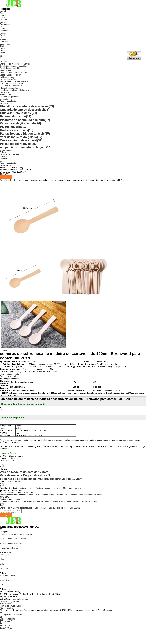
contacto (3, 350)
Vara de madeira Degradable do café (25, 475)
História (3, 559)
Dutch (2, 26)
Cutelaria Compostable (10, 68)
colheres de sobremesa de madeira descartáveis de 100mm (41, 478)
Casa (2, 59)
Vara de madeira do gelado (11, 84)
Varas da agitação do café (11, 75)
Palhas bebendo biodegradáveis (14, 81)
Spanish (3, 22)
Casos (2, 161)
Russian (3, 20)
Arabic (2, 35)
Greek (2, 29)
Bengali (3, 48)
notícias (3, 159)
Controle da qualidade (9, 97)
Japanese (4, 31)
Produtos (4, 62)
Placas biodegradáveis (10, 88)
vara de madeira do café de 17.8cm (24, 472)
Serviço (3, 564)
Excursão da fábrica (8, 95)
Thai (2, 46)
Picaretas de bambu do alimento (14, 73)
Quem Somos (6, 150)
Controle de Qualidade (9, 154)
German (3, 15)
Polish (2, 53)
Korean (3, 33)
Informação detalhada (9, 374)
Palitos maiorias (7, 77)
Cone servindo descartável (11, 86)
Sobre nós (4, 92)
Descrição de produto (9, 376)
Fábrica (3, 152)
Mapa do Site (5, 604)
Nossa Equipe (6, 569)
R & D (2, 585)
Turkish (3, 40)
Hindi (2, 37)
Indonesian (4, 42)
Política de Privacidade (10, 606)
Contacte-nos (6, 99)
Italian (2, 18)
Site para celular (7, 608)
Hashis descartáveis (8, 79)
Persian (3, 51)
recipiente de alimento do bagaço (14, 90)
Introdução (4, 555)
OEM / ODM (5, 580)
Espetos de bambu (8, 70)
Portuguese (5, 24)
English (3, 11)
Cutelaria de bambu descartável (13, 66)
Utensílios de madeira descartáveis (15, 64)
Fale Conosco (6, 157)
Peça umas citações (8, 101)
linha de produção (7, 575)
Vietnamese (5, 44)
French (3, 13)
